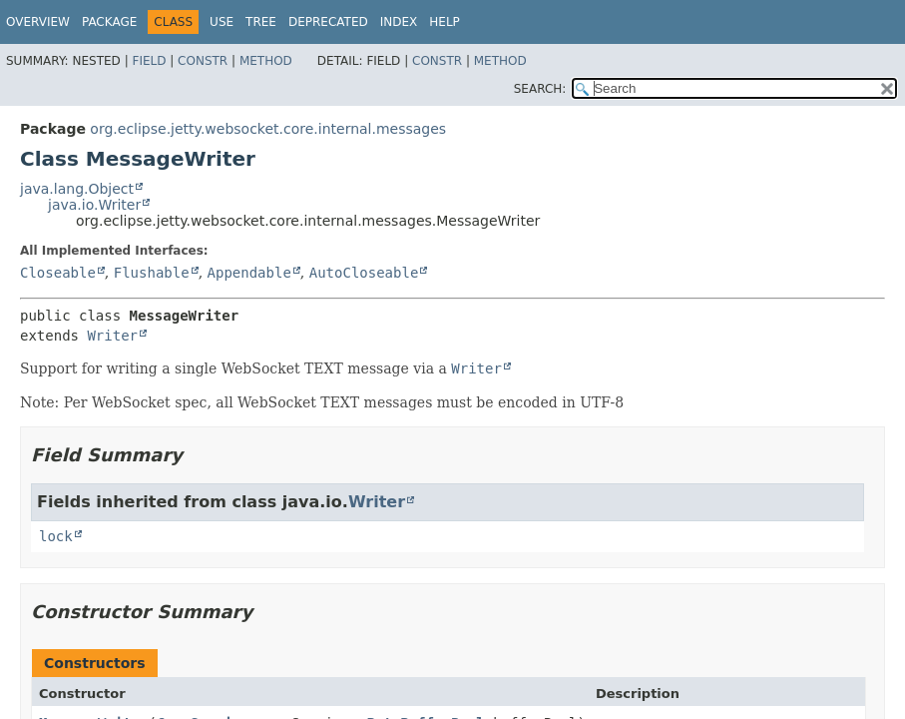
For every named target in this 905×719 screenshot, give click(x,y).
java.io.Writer (94, 205)
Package (109, 22)
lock (56, 536)
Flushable (152, 273)
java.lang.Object (77, 189)
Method (265, 61)
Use (221, 22)
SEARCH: (540, 89)
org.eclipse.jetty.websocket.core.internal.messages (268, 129)
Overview (38, 22)
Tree (260, 22)
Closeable (58, 273)
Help (444, 22)
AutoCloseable (364, 273)
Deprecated (328, 22)
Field (149, 61)
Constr (202, 61)
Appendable (249, 273)
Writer (112, 336)
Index (399, 22)
